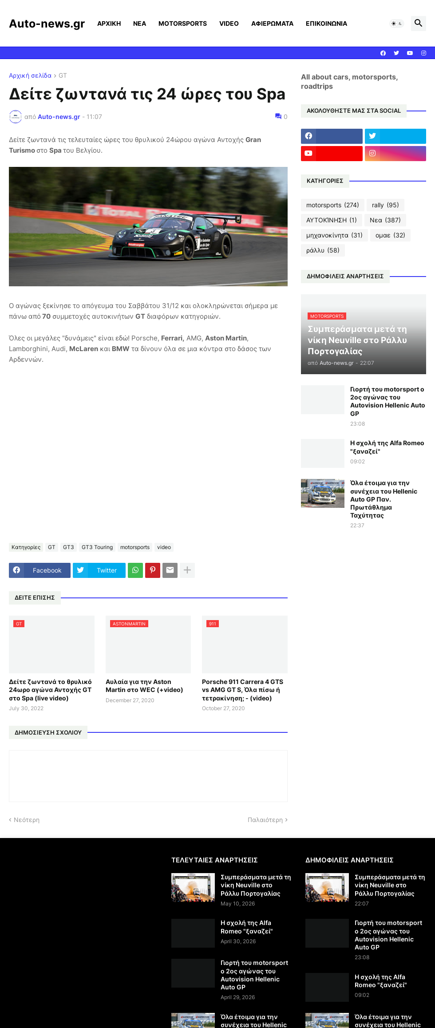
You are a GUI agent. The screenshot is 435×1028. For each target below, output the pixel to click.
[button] (396, 23)
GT (63, 75)
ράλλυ (323, 250)
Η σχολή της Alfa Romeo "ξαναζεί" (387, 447)
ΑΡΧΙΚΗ (109, 23)
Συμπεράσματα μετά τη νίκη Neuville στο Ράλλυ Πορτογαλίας (256, 885)
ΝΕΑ (139, 23)
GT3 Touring (97, 547)
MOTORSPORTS (182, 23)
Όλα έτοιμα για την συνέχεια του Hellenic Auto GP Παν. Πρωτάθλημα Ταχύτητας (383, 499)
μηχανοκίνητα (334, 235)
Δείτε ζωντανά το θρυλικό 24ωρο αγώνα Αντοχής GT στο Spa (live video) (50, 689)
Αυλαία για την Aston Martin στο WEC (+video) (144, 685)
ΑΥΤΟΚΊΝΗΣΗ (331, 220)
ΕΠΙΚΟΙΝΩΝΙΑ (326, 23)
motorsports (135, 547)
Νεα (385, 220)
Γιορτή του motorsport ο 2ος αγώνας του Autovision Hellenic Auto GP (387, 401)
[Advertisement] (83, 918)
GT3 (68, 547)
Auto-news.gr (47, 23)
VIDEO (229, 23)
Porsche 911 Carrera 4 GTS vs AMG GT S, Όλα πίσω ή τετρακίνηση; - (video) (242, 689)
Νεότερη (27, 819)
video (164, 547)
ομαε (390, 235)
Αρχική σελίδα (30, 75)
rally (385, 205)
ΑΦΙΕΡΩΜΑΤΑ (272, 23)
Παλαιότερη (265, 819)
